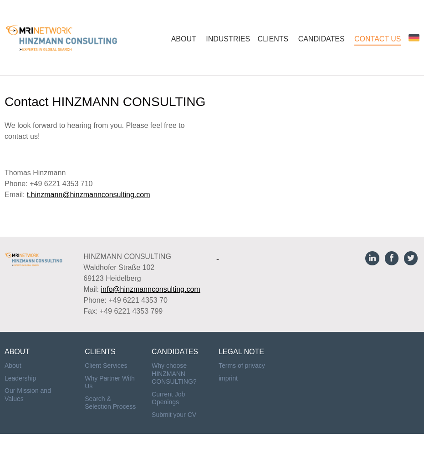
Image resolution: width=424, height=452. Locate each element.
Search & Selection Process (110, 403)
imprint (228, 378)
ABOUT (183, 39)
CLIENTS (273, 39)
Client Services (106, 365)
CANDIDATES (321, 39)
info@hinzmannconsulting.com (150, 289)
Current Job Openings (168, 398)
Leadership (20, 378)
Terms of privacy (242, 365)
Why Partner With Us (110, 382)
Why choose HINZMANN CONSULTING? (174, 373)
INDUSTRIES (228, 39)
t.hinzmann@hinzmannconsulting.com (88, 194)
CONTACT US (377, 39)
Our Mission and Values (28, 394)
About (13, 365)
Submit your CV (174, 414)
